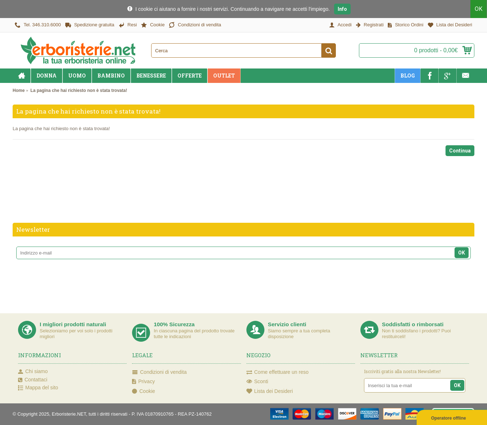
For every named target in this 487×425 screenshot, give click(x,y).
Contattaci (32, 380)
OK (479, 8)
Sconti (257, 381)
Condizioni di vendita (159, 372)
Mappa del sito (38, 388)
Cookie (143, 391)
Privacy (143, 381)
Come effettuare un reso (277, 372)
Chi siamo (33, 371)
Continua (460, 151)
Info (342, 9)
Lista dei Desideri (269, 391)
